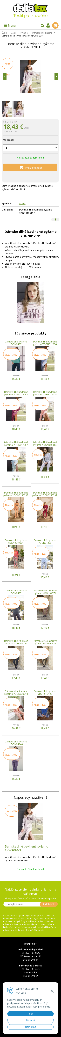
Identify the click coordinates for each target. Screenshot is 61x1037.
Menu (10, 25)
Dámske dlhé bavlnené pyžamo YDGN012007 (16, 443)
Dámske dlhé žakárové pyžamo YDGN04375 (45, 642)
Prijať (30, 1013)
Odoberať (48, 904)
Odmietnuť (30, 1027)
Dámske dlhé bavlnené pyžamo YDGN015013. (45, 443)
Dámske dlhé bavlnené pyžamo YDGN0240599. (16, 494)
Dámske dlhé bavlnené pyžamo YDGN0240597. (45, 494)
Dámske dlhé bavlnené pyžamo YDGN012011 (26, 848)
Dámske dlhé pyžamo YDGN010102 (45, 692)
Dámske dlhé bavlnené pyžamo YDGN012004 (45, 343)
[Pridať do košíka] (30, 167)
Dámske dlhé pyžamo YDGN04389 (45, 541)
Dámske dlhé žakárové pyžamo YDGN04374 (16, 642)
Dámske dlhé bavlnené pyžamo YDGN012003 (16, 393)
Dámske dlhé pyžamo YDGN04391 (16, 592)
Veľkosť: (8, 140)
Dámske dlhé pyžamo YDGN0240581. (16, 541)
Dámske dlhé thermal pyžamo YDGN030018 (16, 692)
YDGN (22, 203)
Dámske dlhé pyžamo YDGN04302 (16, 343)
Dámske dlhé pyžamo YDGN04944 (16, 743)
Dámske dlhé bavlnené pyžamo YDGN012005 (45, 393)
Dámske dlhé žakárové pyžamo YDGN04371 (45, 592)
